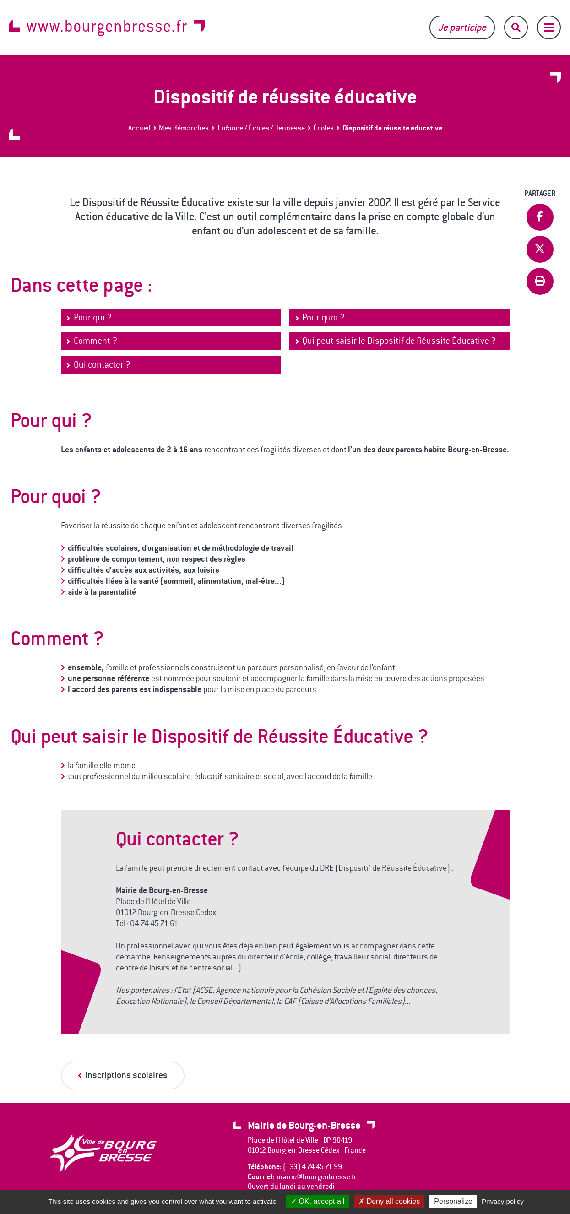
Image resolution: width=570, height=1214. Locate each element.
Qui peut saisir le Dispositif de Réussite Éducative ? (399, 341)
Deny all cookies (389, 1201)
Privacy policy (503, 1201)
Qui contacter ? (102, 364)
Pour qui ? (93, 317)
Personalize (453, 1201)
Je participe (462, 27)
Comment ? (95, 341)
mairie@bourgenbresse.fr (317, 1176)
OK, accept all (317, 1201)
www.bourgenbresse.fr (107, 28)
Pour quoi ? (323, 317)
